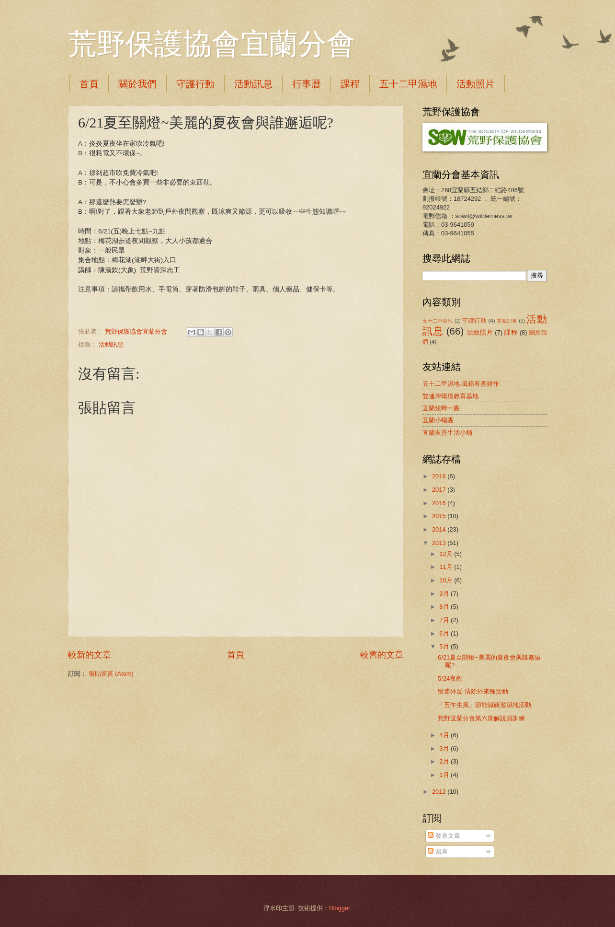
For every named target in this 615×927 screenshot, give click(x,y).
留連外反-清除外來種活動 (473, 691)
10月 (446, 580)
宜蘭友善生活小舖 (447, 432)
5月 (445, 646)
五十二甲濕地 (408, 84)
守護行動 (195, 84)
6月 (445, 633)
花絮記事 (507, 321)
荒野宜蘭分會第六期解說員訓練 (481, 718)
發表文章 (444, 835)
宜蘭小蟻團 (438, 420)
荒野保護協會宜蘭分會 (211, 44)
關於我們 (137, 84)
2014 (439, 529)
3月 (445, 748)
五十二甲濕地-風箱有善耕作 (460, 383)
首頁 (89, 84)
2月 (445, 761)
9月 (445, 593)
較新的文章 (89, 655)
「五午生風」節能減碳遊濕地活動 (484, 704)
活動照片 (475, 84)
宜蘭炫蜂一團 (441, 408)
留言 (438, 851)
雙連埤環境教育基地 (450, 396)
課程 (350, 84)
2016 (439, 503)
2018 (439, 476)
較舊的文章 (381, 655)
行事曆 (306, 84)
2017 (439, 489)
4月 (445, 735)
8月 (445, 606)
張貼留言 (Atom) (111, 673)
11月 (446, 566)
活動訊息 (253, 84)
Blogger (339, 908)
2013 (439, 542)
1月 (445, 774)
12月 (446, 553)
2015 (439, 516)
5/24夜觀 (450, 678)
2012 (439, 791)
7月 (445, 620)
